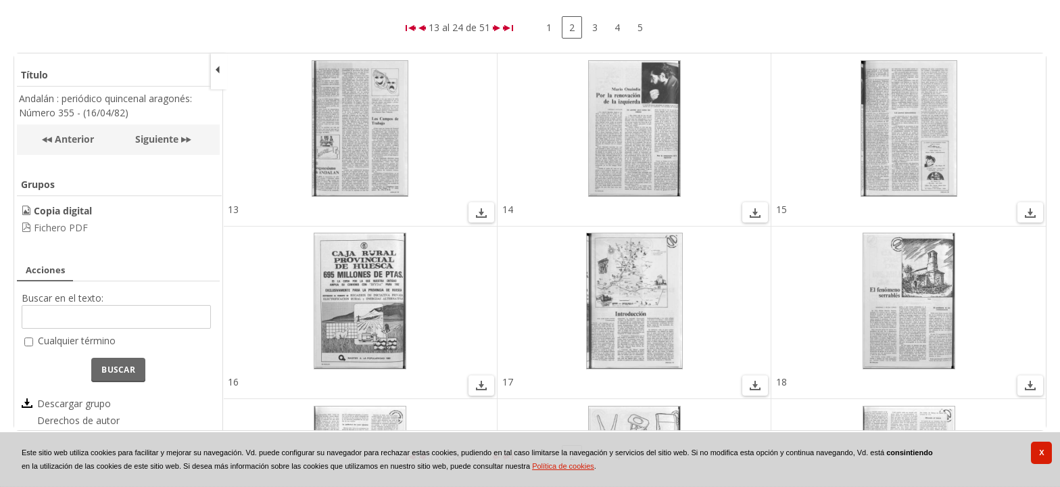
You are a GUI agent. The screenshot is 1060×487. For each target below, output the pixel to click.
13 (233, 209)
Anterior (73, 139)
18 (781, 381)
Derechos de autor (78, 420)
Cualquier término (77, 340)
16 (233, 381)
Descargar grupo (74, 403)
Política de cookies (563, 466)
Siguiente (156, 139)
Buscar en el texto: (62, 298)
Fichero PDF (61, 227)
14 (507, 209)
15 (781, 209)
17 (507, 381)
